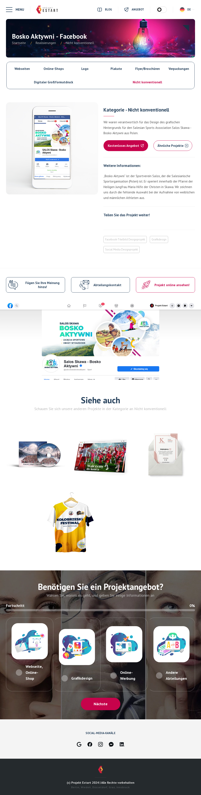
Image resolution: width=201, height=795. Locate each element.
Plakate (116, 69)
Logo (85, 69)
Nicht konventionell (147, 82)
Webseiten (22, 69)
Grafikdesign (158, 239)
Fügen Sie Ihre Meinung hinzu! (42, 285)
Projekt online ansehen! (171, 285)
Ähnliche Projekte (172, 146)
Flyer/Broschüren (147, 69)
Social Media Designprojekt (121, 249)
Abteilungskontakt (107, 285)
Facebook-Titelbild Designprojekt (125, 239)
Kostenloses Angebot (126, 146)
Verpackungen (179, 69)
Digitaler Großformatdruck (53, 82)
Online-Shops (54, 69)
